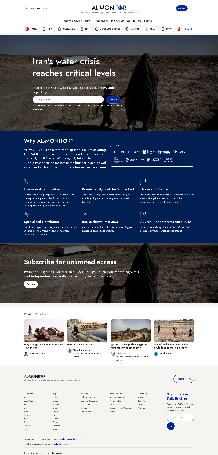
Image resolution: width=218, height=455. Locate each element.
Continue (31, 284)
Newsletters (35, 8)
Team (140, 404)
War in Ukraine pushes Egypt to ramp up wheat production (129, 346)
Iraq (54, 393)
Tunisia (55, 422)
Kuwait (55, 408)
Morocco (56, 425)
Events (44, 8)
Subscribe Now (183, 378)
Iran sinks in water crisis (80, 344)
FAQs (112, 404)
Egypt (26, 418)
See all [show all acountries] (188, 29)
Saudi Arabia (29, 400)
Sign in (191, 8)
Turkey (26, 397)
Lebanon (27, 425)
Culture (88, 21)
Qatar (26, 422)
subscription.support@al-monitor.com (71, 438)
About (140, 397)
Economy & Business (120, 21)
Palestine (27, 415)
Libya (55, 415)
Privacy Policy (115, 400)
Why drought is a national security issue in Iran (43, 346)
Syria (26, 429)
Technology (102, 21)
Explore (137, 21)
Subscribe (181, 8)
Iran (25, 404)
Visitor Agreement (117, 397)
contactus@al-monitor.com (61, 444)
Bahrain (56, 404)
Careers (141, 408)
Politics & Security (73, 21)
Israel (26, 411)
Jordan (55, 397)
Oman (55, 400)
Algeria (55, 429)
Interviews (149, 21)
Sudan (55, 418)
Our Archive (86, 411)
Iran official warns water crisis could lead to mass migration (171, 346)
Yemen (55, 411)
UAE (25, 408)
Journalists (142, 400)
